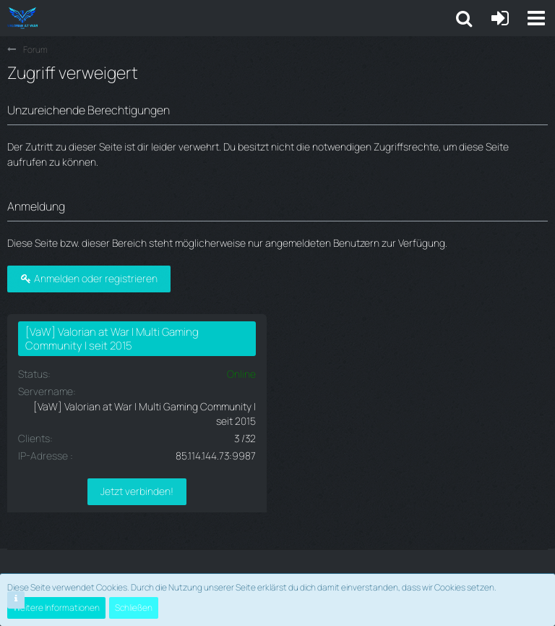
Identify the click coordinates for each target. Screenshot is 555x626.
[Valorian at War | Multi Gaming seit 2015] (22, 18)
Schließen (133, 607)
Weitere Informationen (56, 607)
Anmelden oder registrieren (89, 278)
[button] (536, 18)
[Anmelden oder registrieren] (500, 18)
